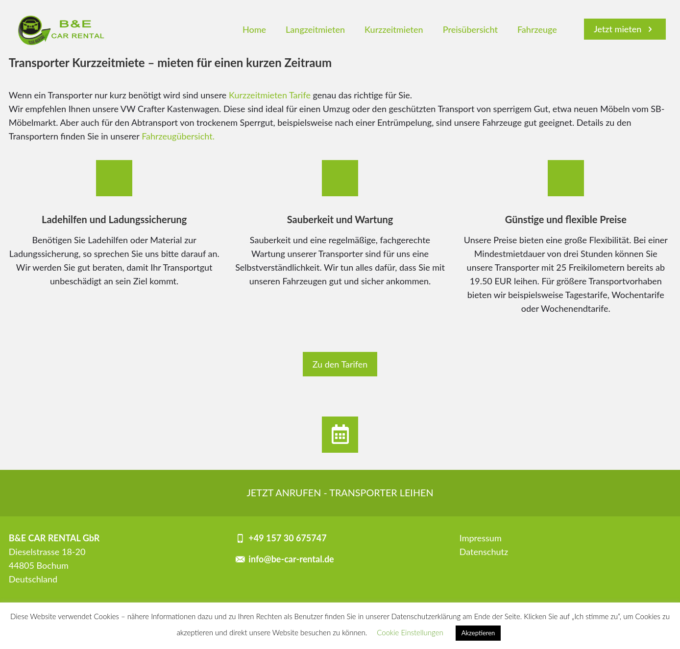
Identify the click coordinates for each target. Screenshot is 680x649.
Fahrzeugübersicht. (178, 136)
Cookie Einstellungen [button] (410, 632)
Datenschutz (484, 551)
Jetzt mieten (625, 28)
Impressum (481, 538)
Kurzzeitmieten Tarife (270, 95)
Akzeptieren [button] (478, 633)
